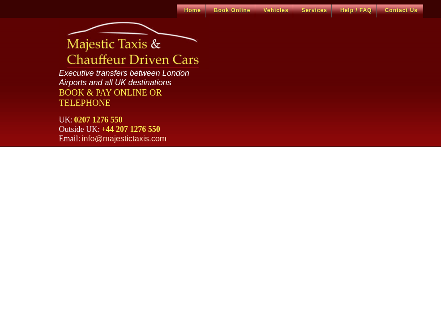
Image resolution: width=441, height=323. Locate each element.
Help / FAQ (356, 10)
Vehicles (276, 10)
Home (192, 10)
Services (314, 10)
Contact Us (401, 10)
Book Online (232, 10)
